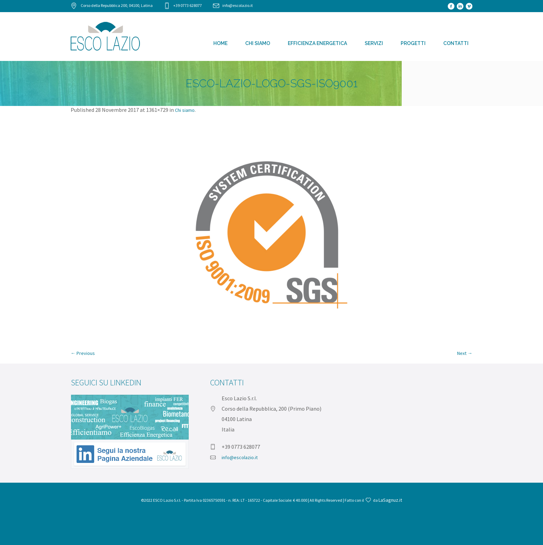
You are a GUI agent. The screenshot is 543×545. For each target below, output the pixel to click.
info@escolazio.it (237, 5)
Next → (464, 353)
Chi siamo (185, 110)
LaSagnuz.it (390, 500)
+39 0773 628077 (187, 5)
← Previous (83, 353)
